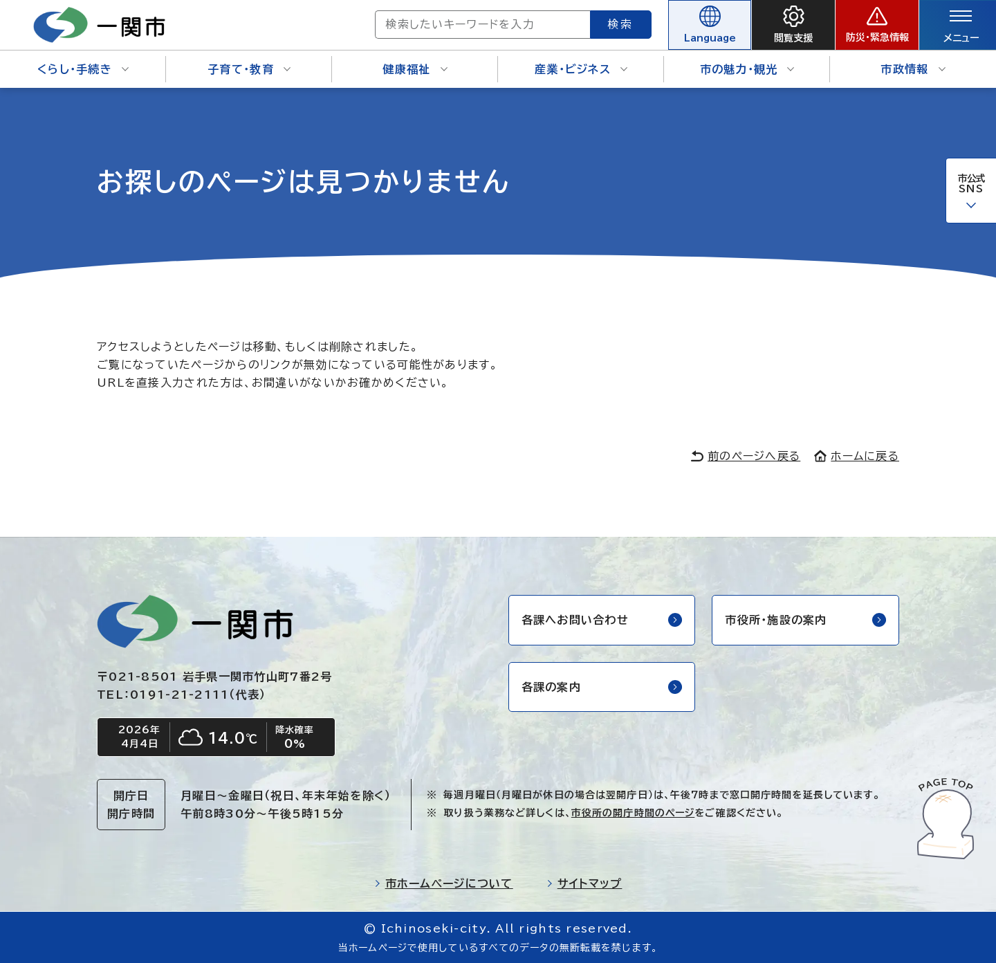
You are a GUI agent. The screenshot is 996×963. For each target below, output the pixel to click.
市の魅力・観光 (747, 69)
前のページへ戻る (745, 456)
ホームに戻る (856, 456)
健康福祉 (414, 69)
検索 (621, 24)
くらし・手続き (83, 69)
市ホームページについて (443, 883)
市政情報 (912, 69)
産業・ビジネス (581, 69)
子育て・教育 (249, 69)
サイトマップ (584, 883)
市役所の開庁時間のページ (632, 813)
